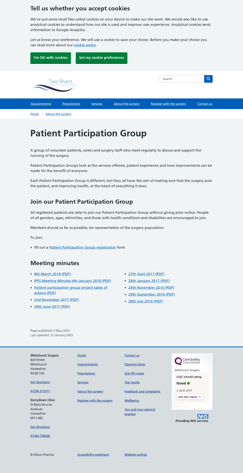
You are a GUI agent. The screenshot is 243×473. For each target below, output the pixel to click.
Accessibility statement (93, 454)
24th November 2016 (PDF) (151, 287)
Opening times (135, 364)
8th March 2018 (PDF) (52, 274)
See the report (187, 396)
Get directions (40, 382)
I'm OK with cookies (51, 57)
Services (97, 104)
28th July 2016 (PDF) (145, 301)
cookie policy (85, 45)
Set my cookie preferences (101, 57)
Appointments (41, 104)
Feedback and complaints (142, 391)
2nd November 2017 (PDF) (56, 300)
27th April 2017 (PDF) (146, 274)
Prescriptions (71, 104)
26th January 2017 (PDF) (149, 281)
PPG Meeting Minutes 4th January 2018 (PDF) (72, 281)
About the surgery (127, 104)
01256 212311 (40, 391)
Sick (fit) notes (134, 373)
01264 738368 (40, 436)
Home (34, 114)
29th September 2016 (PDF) (151, 294)
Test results (132, 382)
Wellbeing (132, 400)
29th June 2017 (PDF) (52, 306)
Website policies (136, 454)
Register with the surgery (168, 104)
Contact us (204, 104)
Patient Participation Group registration (82, 247)
